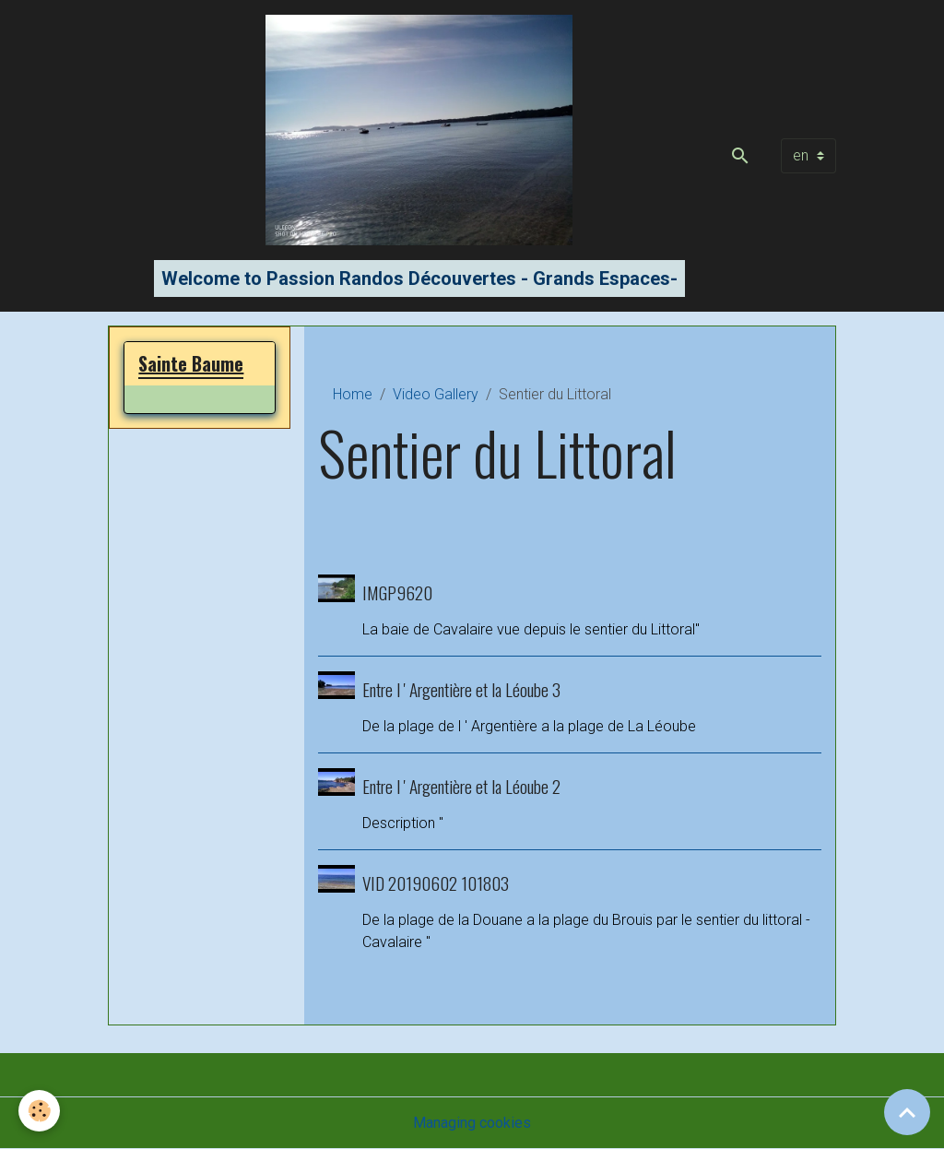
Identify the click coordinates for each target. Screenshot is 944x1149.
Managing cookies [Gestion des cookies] (472, 1122)
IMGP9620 (397, 592)
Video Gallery (435, 394)
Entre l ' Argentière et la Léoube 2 (461, 786)
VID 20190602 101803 (435, 883)
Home (352, 394)
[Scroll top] (907, 1112)
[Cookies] (39, 1110)
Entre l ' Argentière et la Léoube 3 (461, 689)
